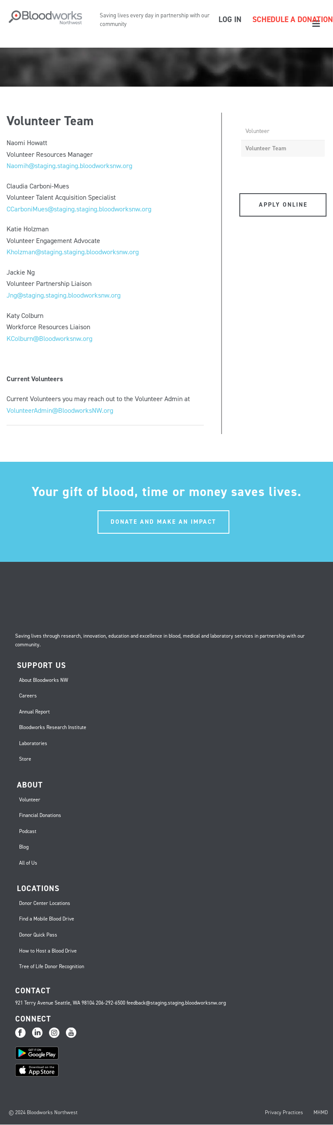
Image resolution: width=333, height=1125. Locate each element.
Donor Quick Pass (38, 934)
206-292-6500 (110, 1002)
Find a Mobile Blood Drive (46, 918)
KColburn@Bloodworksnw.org (49, 338)
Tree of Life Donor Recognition (51, 966)
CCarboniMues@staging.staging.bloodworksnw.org (79, 209)
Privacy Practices (284, 1112)
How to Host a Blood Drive (48, 950)
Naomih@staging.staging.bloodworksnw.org (69, 165)
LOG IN (230, 19)
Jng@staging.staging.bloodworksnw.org (64, 295)
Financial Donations (40, 815)
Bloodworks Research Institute (52, 727)
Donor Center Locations (44, 903)
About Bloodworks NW (43, 680)
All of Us (28, 862)
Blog (24, 846)
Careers (28, 695)
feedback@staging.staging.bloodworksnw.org (176, 1002)
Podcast (27, 831)
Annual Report (34, 711)
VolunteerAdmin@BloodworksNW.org (60, 410)
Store (25, 758)
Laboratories (33, 743)
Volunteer (257, 131)
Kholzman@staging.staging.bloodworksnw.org (73, 251)
